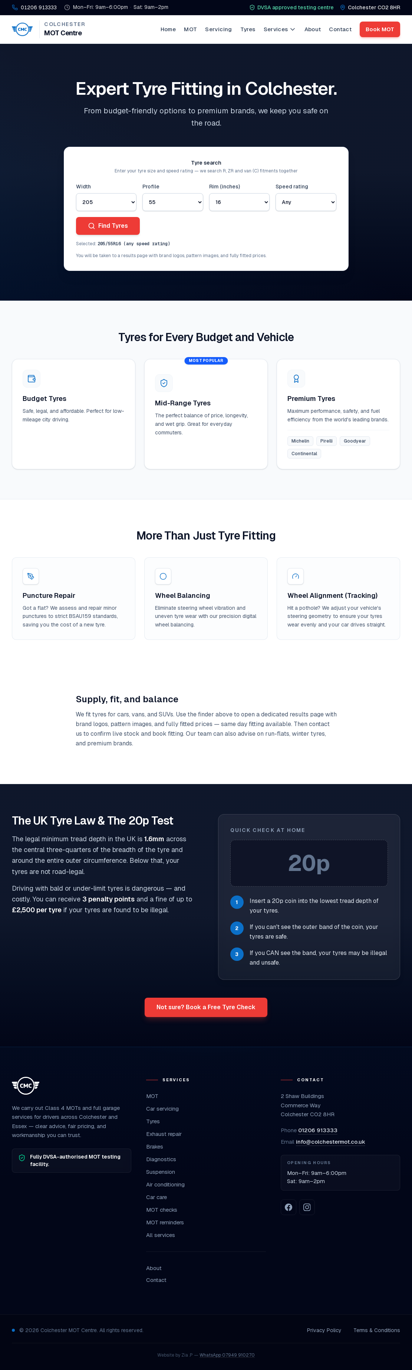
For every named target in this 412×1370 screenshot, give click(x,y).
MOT (190, 29)
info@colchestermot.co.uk (330, 1141)
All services (160, 1234)
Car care (156, 1197)
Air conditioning (165, 1184)
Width (83, 186)
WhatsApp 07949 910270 (227, 1355)
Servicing (218, 29)
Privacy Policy (324, 1330)
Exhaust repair (164, 1133)
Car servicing (162, 1108)
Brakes (154, 1146)
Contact (340, 29)
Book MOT (380, 29)
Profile (150, 186)
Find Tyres (108, 226)
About (312, 29)
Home (168, 29)
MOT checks (161, 1209)
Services (280, 29)
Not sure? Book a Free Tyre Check (206, 1007)
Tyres (248, 29)
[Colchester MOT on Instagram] (307, 1207)
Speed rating (292, 186)
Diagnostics (161, 1159)
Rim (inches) (224, 186)
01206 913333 (317, 1130)
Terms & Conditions (376, 1330)
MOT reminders (165, 1222)
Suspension (160, 1171)
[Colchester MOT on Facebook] (288, 1207)
